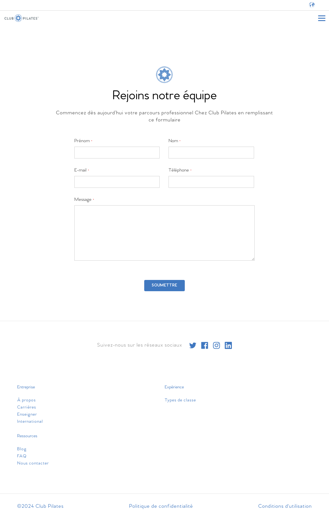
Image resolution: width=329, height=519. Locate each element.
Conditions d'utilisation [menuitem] (285, 506)
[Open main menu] (321, 18)
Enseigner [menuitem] (27, 414)
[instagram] (216, 345)
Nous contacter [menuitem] (33, 463)
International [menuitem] (30, 421)
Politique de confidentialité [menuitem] (161, 506)
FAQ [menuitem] (22, 456)
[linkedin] (228, 345)
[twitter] (192, 345)
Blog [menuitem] (22, 449)
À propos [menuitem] (26, 400)
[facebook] (204, 345)
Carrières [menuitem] (26, 407)
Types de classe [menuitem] (180, 400)
